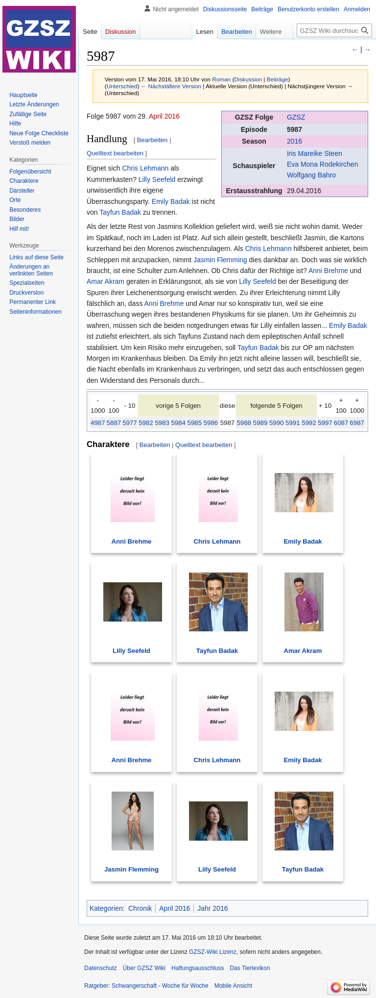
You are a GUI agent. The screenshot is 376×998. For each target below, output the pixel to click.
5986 (211, 422)
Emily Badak (171, 201)
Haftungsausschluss (197, 968)
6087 (341, 422)
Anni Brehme (328, 270)
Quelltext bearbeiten (115, 153)
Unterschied (122, 86)
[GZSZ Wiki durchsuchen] (334, 30)
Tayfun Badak (120, 212)
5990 (276, 422)
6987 (357, 422)
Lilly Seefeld (157, 179)
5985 (195, 422)
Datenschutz (100, 968)
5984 (178, 422)
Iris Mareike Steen (314, 153)
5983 (162, 422)
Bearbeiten (152, 140)
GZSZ (296, 117)
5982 (146, 422)
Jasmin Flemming (220, 260)
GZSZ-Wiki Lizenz (212, 951)
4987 (98, 422)
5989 (260, 422)
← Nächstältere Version (171, 86)
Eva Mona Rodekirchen (322, 164)
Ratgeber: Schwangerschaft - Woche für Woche (146, 985)
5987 (294, 129)
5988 (244, 422)
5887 (114, 422)
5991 (292, 422)
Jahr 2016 (212, 908)
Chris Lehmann (145, 168)
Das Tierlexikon (250, 968)
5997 (325, 422)
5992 (309, 422)
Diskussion (248, 79)
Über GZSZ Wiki (144, 968)
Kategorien (106, 908)
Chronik (140, 908)
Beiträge (277, 79)
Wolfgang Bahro (311, 175)
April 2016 (164, 116)
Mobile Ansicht (233, 985)
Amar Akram (105, 281)
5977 (129, 422)
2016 (294, 141)
